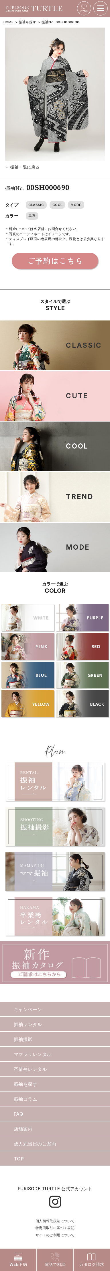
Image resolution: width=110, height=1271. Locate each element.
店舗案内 (23, 1129)
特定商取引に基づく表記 (55, 1228)
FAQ (18, 1114)
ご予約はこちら (55, 260)
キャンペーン (28, 1009)
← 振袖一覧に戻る (22, 167)
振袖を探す (27, 22)
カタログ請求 (91, 1260)
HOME (8, 22)
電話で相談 (55, 1260)
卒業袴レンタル (30, 1069)
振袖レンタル (28, 1024)
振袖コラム (25, 1099)
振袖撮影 (23, 1039)
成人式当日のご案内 (35, 1144)
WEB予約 (18, 1260)
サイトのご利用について (55, 1235)
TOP (19, 1159)
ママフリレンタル (33, 1054)
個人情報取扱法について (55, 1221)
